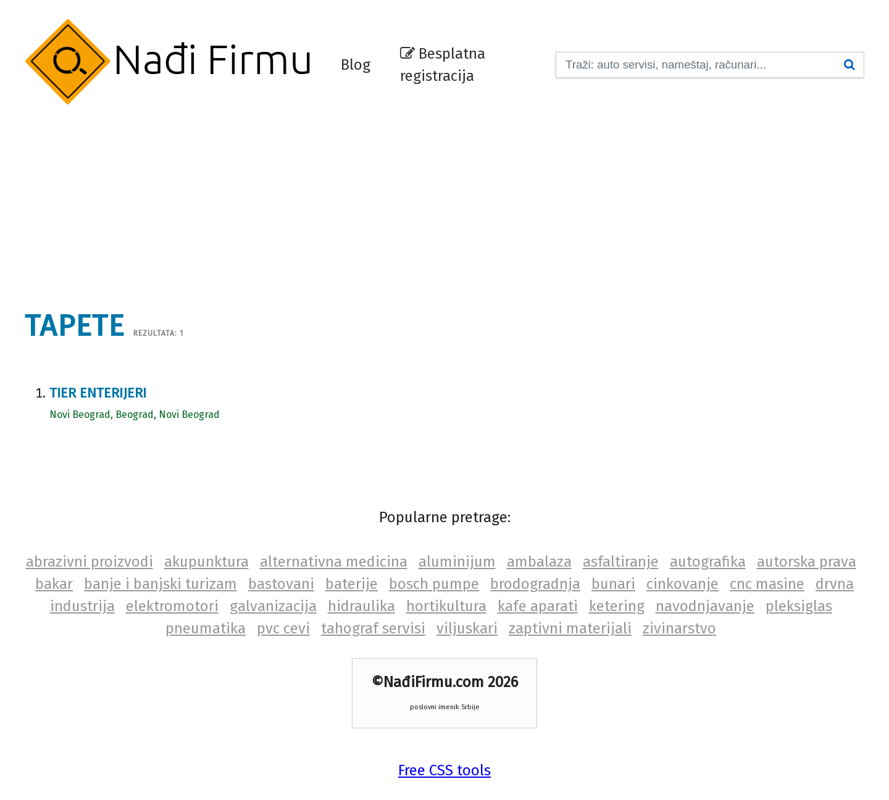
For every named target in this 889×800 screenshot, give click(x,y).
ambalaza (539, 561)
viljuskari (467, 628)
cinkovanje (682, 584)
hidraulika (361, 606)
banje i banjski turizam (160, 584)
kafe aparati (538, 606)
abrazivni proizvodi (89, 561)
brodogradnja (535, 584)
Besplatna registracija (442, 65)
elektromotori (172, 606)
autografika (708, 561)
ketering (617, 606)
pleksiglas (799, 606)
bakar (54, 584)
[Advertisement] (444, 200)
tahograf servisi (373, 628)
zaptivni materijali (570, 628)
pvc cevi (283, 628)
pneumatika (205, 628)
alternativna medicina (333, 561)
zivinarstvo (679, 628)
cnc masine (767, 584)
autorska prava (806, 561)
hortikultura (446, 606)
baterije (351, 584)
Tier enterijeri (97, 393)
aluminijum (457, 561)
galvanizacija (273, 606)
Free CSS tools (444, 770)
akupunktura (206, 561)
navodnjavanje (705, 606)
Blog (355, 64)
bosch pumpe (434, 584)
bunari (613, 584)
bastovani (281, 584)
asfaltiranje (621, 561)
